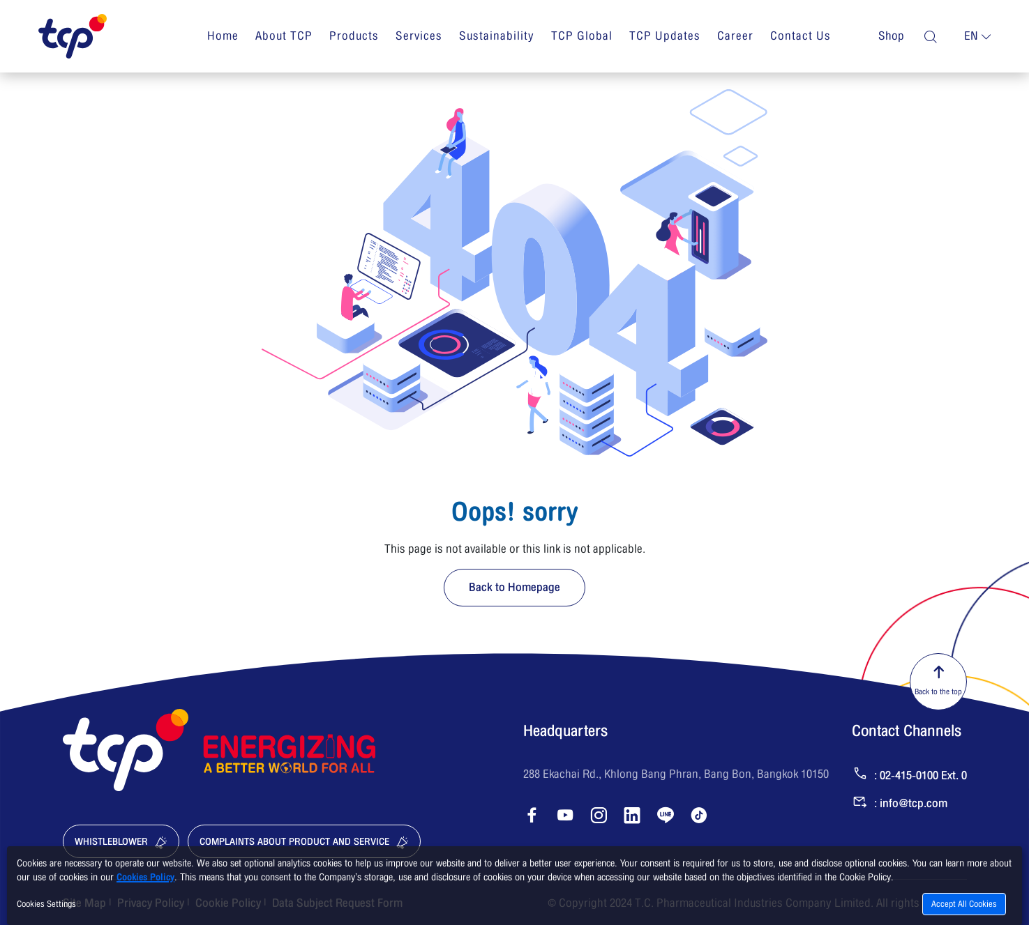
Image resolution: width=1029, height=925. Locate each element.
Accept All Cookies (964, 904)
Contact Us (800, 36)
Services (419, 36)
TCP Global (582, 36)
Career (735, 36)
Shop (891, 36)
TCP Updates (664, 36)
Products (354, 36)
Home (223, 36)
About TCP (284, 36)
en (971, 36)
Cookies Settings (46, 904)
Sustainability (496, 36)
